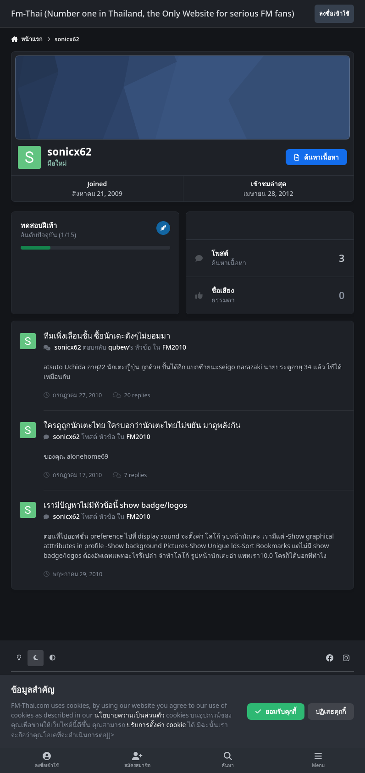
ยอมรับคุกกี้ (275, 711)
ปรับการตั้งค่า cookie (156, 724)
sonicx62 (67, 347)
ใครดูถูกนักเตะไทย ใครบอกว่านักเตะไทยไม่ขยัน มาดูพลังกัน (142, 425)
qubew (118, 347)
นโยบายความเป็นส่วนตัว (129, 715)
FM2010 (174, 347)
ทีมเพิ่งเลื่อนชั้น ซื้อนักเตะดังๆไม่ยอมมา (107, 335)
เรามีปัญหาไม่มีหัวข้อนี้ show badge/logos (115, 505)
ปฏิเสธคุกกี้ (330, 711)
